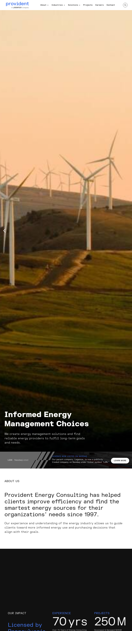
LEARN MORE (120, 461)
